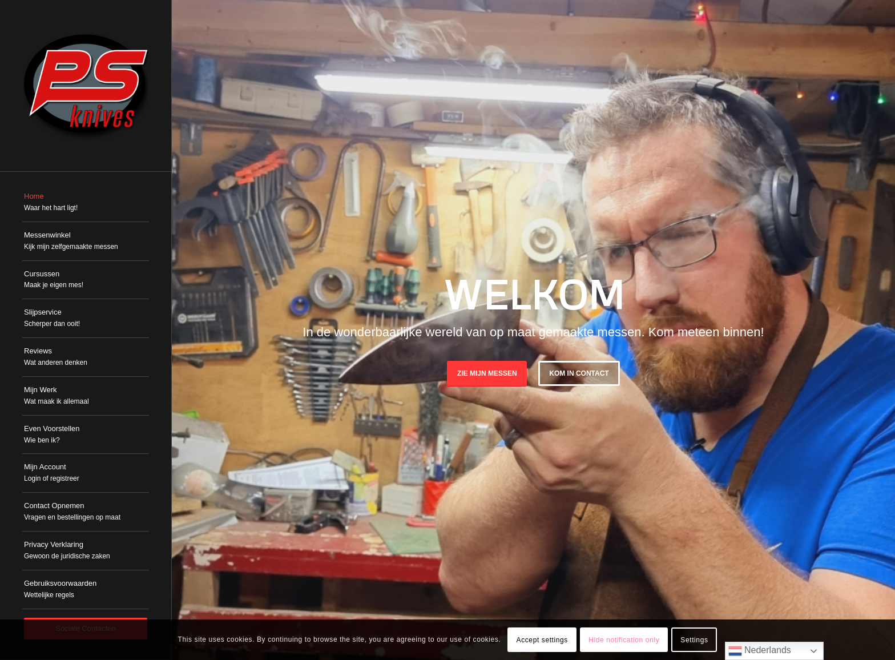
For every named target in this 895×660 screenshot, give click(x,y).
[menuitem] (85, 202)
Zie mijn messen (487, 373)
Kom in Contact (578, 373)
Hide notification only (623, 640)
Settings (694, 640)
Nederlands (759, 651)
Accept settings (542, 640)
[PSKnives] (85, 85)
